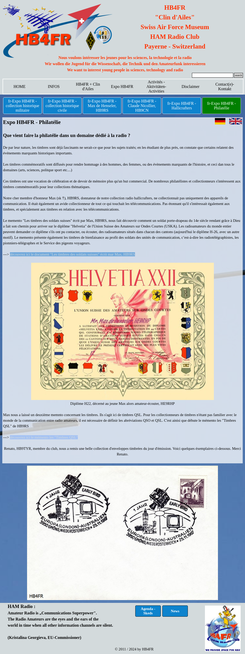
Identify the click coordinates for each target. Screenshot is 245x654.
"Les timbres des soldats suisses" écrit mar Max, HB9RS (92, 254)
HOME (20, 86)
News (175, 611)
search (238, 75)
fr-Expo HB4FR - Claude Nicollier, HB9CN (142, 105)
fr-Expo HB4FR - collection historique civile (62, 105)
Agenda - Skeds (148, 611)
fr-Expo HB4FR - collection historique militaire (22, 105)
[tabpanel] (125, 64)
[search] (212, 75)
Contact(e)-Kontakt (224, 86)
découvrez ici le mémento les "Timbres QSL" (44, 437)
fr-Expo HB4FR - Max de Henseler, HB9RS (102, 105)
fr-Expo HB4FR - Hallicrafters (181, 105)
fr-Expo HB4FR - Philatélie (221, 105)
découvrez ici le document (30, 254)
